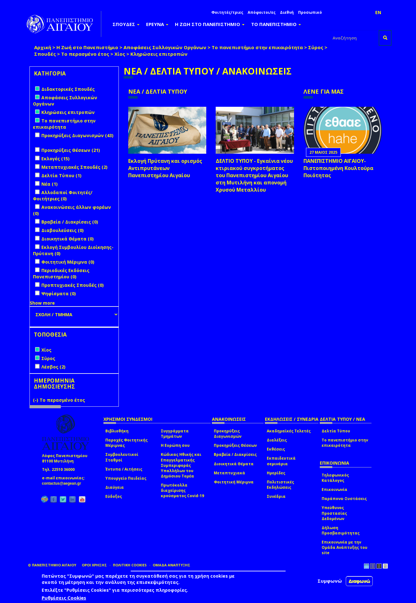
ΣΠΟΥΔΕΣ (126, 24)
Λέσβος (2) (53, 367)
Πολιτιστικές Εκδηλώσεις (280, 484)
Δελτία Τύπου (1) (61, 175)
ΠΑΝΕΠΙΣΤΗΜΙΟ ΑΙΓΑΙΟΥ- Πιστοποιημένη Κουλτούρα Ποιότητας (338, 168)
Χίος (119, 54)
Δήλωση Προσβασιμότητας (341, 530)
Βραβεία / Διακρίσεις (235, 454)
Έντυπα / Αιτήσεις (123, 469)
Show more (42, 303)
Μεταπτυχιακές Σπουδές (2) (74, 167)
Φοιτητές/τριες (227, 12)
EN (378, 12)
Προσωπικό (310, 12)
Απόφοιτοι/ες (262, 12)
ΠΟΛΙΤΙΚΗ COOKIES (130, 565)
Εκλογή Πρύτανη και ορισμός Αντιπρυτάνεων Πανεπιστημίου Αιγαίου (165, 168)
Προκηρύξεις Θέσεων (235, 445)
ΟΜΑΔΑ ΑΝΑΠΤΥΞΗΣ (171, 565)
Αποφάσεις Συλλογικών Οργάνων (165, 47)
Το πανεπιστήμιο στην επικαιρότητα (257, 47)
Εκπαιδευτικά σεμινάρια (281, 461)
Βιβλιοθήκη (117, 431)
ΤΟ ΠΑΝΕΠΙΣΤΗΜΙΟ (276, 24)
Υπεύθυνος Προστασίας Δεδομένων (334, 513)
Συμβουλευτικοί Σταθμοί (121, 457)
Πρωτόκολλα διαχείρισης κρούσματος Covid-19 (182, 490)
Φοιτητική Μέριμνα (234, 482)
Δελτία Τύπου (336, 431)
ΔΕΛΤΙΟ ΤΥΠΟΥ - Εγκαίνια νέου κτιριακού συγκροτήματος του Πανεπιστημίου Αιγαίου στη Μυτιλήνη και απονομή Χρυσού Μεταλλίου (254, 175)
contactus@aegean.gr (63, 483)
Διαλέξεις (277, 440)
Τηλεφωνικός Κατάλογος (335, 477)
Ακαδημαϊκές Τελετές (289, 431)
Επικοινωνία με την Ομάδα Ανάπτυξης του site (344, 547)
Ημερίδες (276, 473)
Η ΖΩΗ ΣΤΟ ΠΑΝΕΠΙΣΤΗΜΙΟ (210, 24)
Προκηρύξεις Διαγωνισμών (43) (77, 135)
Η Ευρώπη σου (175, 445)
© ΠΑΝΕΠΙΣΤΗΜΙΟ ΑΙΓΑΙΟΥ (52, 565)
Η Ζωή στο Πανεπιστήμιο (87, 47)
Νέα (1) (49, 184)
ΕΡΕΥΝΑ (157, 24)
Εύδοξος (113, 496)
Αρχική (42, 47)
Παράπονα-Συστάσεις (344, 498)
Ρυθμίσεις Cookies (64, 598)
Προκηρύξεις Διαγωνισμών (227, 433)
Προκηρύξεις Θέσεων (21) (70, 150)
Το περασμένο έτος (85, 54)
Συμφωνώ (330, 581)
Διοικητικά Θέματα (234, 463)
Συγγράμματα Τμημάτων (175, 433)
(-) (36, 400)
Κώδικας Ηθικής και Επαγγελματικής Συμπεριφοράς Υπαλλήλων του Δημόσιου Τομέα (181, 465)
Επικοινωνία (334, 489)
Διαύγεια (114, 487)
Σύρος (315, 47)
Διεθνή (287, 12)
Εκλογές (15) (55, 159)
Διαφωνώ (359, 581)
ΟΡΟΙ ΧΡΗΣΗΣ (94, 565)
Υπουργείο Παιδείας (125, 478)
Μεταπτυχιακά (229, 473)
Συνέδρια (276, 496)
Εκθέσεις (276, 449)
